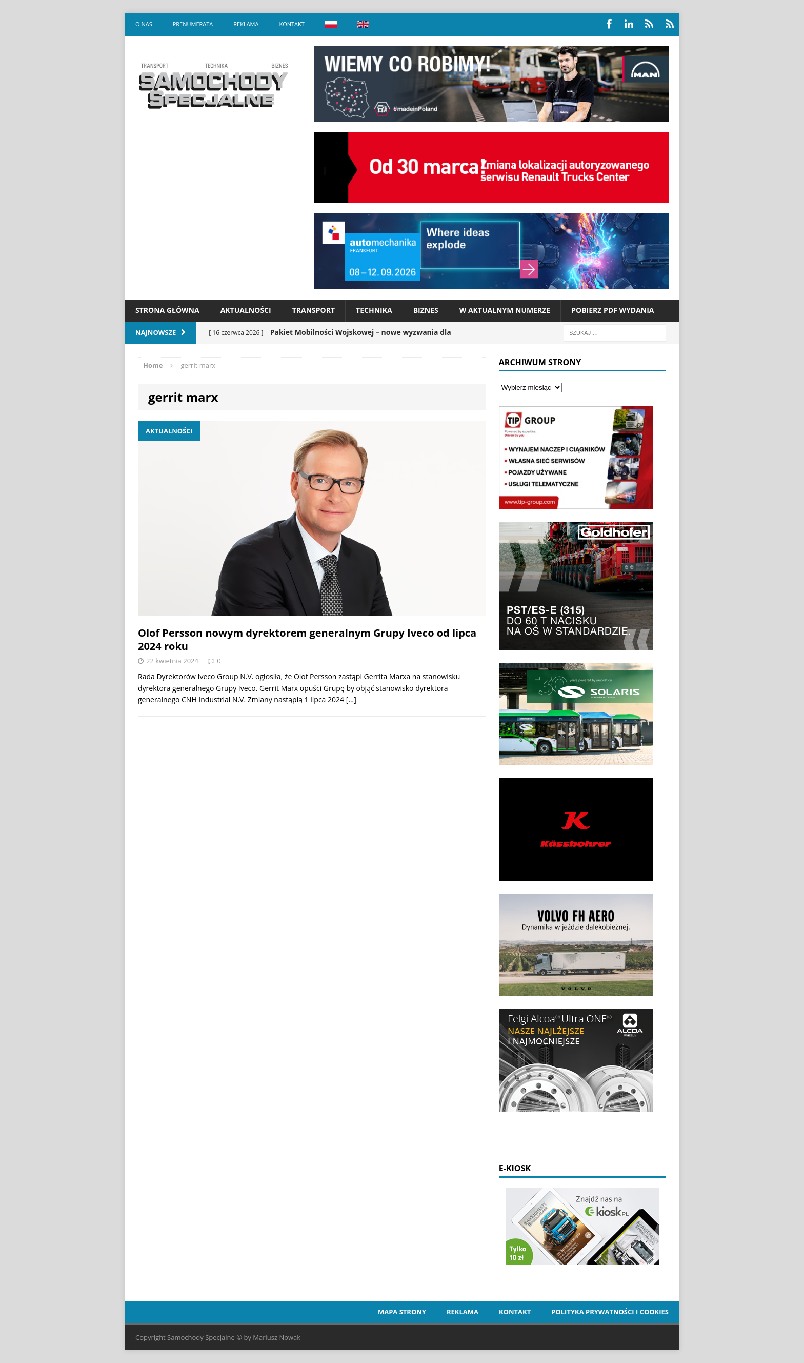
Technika (374, 310)
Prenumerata (193, 24)
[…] (351, 699)
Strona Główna (167, 310)
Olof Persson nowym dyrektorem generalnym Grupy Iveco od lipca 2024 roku (307, 639)
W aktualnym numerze (505, 310)
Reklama (245, 24)
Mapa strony (402, 1311)
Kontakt (291, 24)
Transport (313, 310)
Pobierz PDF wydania (612, 310)
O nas (143, 24)
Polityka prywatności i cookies (610, 1311)
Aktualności (245, 310)
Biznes (425, 310)
